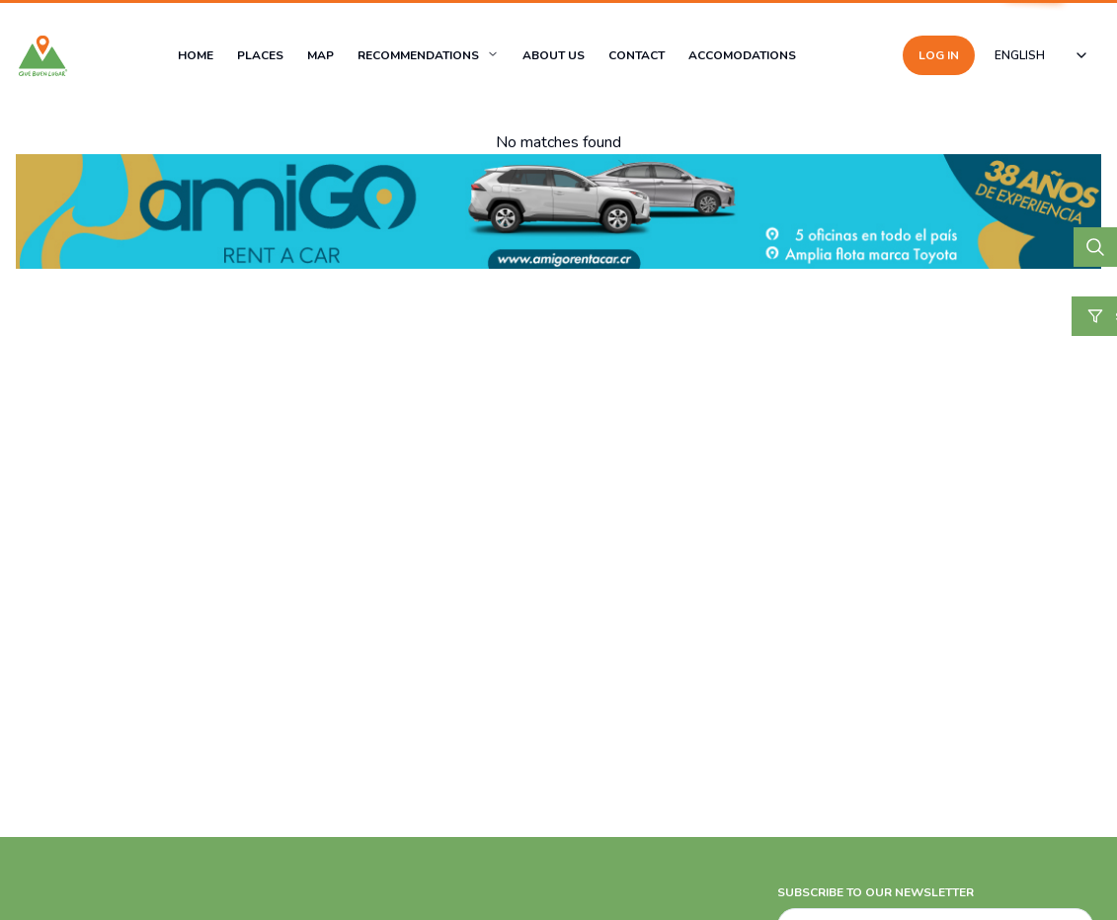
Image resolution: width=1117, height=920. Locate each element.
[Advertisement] (558, 771)
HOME (195, 55)
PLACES (260, 55)
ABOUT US (553, 55)
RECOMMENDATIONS (418, 55)
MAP (320, 55)
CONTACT (636, 55)
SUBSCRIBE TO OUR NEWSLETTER (875, 892)
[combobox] (1042, 55)
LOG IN (938, 55)
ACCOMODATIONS (742, 55)
